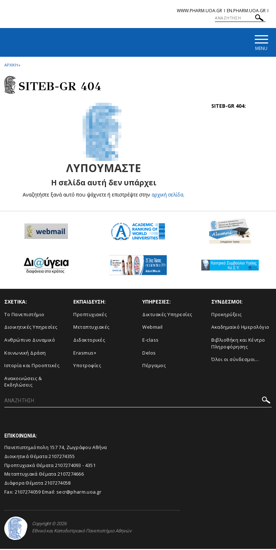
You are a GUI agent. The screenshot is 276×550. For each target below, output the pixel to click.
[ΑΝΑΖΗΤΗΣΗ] (240, 18)
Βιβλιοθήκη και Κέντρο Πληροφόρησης (238, 344)
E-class (150, 340)
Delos (149, 353)
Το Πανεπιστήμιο (24, 315)
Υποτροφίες (87, 366)
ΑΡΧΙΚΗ (11, 66)
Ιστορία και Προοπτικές (31, 366)
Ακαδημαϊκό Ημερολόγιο (240, 328)
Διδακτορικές (89, 340)
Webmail (152, 328)
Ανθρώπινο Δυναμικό (29, 340)
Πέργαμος (154, 366)
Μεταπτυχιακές (91, 328)
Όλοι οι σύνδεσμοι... (235, 360)
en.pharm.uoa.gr (246, 11)
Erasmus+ (84, 353)
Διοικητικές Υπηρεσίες (31, 328)
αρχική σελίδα (167, 195)
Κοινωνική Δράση (25, 353)
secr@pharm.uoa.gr (78, 492)
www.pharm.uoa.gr (199, 11)
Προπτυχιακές (90, 315)
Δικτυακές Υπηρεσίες (167, 315)
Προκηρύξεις (226, 315)
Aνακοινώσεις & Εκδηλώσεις (23, 382)
